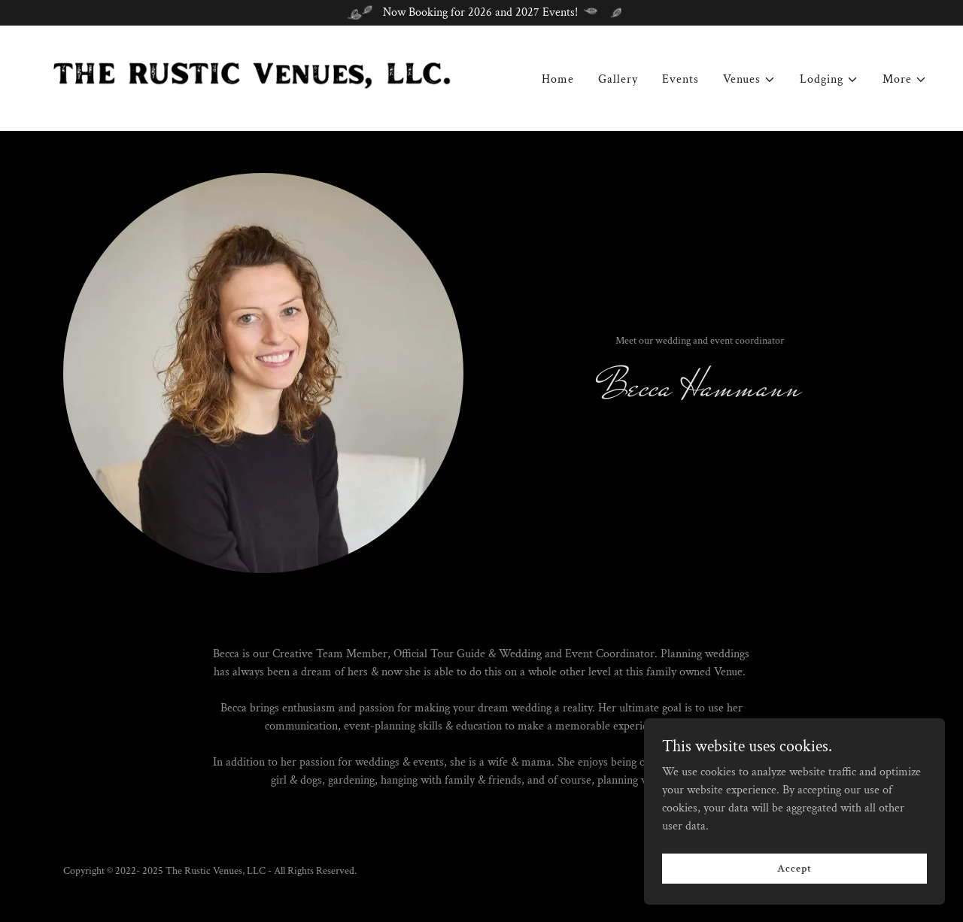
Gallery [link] (618, 80)
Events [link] (680, 80)
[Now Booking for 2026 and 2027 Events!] (481, 13)
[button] (749, 80)
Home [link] (558, 80)
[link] (252, 77)
